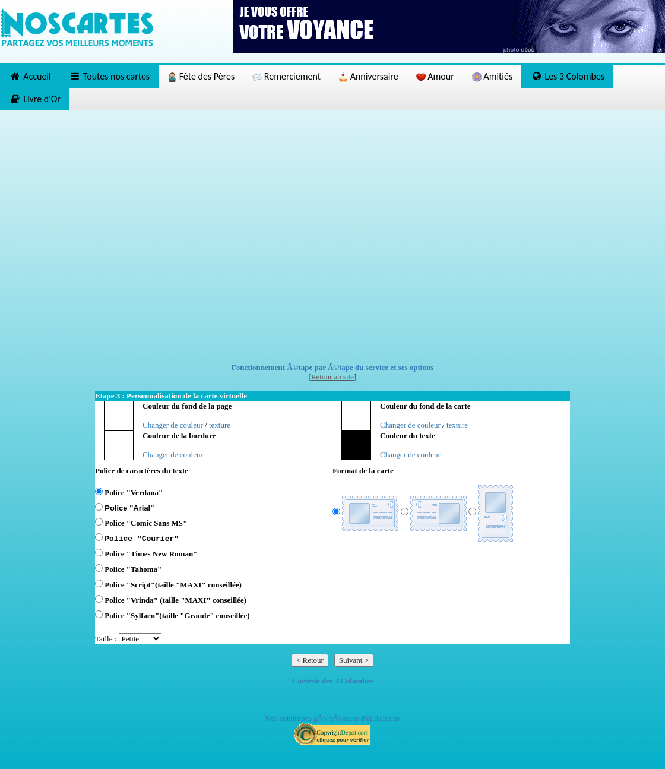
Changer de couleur (172, 424)
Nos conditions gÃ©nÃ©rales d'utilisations (332, 718)
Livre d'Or (35, 99)
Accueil (30, 76)
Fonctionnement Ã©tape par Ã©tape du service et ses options (333, 367)
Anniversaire (368, 76)
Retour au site (332, 376)
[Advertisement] (126, 236)
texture (219, 424)
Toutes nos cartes (109, 76)
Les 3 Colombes (567, 76)
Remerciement (286, 76)
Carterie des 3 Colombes (332, 680)
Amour (435, 76)
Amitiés (492, 76)
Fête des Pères (201, 76)
